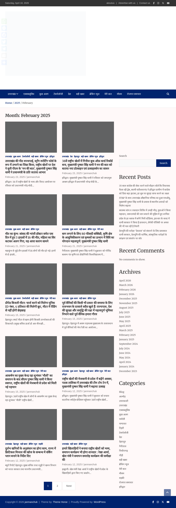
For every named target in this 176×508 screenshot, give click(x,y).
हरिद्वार (52, 156)
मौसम (119, 94)
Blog (121, 391)
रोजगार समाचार (134, 94)
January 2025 (126, 339)
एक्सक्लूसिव (28, 94)
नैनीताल (122, 446)
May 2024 (124, 357)
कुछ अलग (43, 94)
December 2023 (128, 371)
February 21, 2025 (15, 246)
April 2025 (125, 325)
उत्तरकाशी (123, 401)
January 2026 (126, 294)
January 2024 (126, 366)
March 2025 (126, 330)
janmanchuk (22, 80)
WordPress (100, 502)
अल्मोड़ (122, 396)
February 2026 (127, 289)
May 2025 (124, 321)
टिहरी (121, 428)
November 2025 (128, 303)
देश (69, 94)
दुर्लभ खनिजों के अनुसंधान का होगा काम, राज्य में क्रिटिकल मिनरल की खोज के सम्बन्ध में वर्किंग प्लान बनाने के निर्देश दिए (30, 452)
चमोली (122, 419)
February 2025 (127, 334)
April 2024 (125, 362)
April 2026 (125, 280)
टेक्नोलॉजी (58, 94)
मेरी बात (108, 94)
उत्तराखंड (12, 94)
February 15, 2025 (15, 315)
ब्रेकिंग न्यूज (94, 94)
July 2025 (124, 312)
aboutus (110, 3)
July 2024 (124, 348)
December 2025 (128, 298)
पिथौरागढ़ (123, 450)
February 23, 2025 (15, 177)
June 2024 (124, 353)
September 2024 (128, 343)
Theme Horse (60, 502)
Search (123, 155)
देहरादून (77, 156)
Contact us (144, 3)
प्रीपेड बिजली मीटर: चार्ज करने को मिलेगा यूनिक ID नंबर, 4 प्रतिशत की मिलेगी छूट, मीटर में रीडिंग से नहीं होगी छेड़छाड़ (31, 306)
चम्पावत (122, 423)
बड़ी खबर (80, 94)
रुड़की (40, 444)
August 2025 (126, 307)
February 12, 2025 (72, 391)
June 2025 (124, 316)
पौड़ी (121, 455)
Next (69, 485)
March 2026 (126, 285)
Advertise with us (126, 3)
